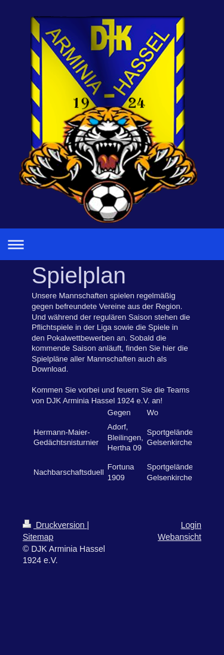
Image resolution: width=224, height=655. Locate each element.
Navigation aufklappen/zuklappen (112, 244)
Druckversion (55, 525)
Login (191, 525)
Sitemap (38, 537)
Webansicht (179, 537)
